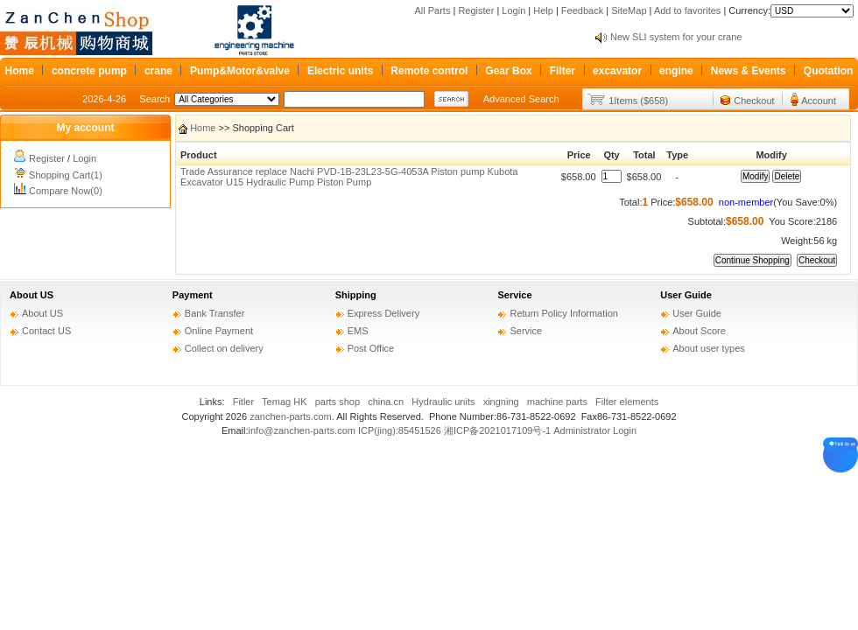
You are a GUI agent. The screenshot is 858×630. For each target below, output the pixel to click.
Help (543, 10)
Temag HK (284, 401)
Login (513, 10)
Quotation (829, 71)
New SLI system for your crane (676, 37)
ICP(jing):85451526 (399, 430)
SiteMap (628, 10)
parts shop (337, 401)
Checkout (754, 100)
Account (818, 100)
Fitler (243, 401)
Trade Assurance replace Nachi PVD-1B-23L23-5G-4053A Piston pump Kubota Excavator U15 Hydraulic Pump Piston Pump (348, 176)
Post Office (371, 348)
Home (19, 71)
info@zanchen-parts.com (302, 430)
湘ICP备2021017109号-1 (497, 430)
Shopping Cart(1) (65, 175)
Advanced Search (521, 99)
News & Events (748, 71)
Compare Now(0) (65, 191)
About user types (708, 348)
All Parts (432, 10)
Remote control (429, 71)
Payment (192, 295)
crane (158, 71)
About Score (699, 331)
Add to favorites (687, 10)
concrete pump (89, 71)
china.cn (386, 401)
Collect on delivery (224, 348)
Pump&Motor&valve (240, 71)
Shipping (355, 295)
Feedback (582, 10)
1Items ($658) (638, 100)
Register (476, 10)
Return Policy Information (564, 313)
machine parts (557, 401)
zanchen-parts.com (291, 416)
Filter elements (626, 401)
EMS (358, 331)
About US (31, 295)
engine (676, 71)
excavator (617, 71)
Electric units (340, 71)
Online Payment (219, 331)
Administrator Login (594, 430)
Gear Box (508, 71)
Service (514, 295)
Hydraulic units (443, 401)
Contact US (46, 331)
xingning (501, 401)
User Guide (686, 295)
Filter (562, 71)
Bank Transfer (214, 313)
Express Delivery (384, 313)
